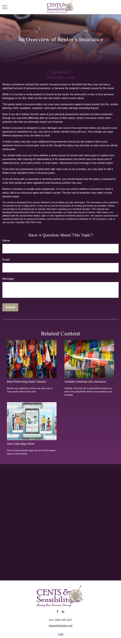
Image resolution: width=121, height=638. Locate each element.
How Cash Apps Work (21, 443)
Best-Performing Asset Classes (26, 381)
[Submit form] (10, 307)
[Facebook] (57, 611)
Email (5, 259)
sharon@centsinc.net (60, 625)
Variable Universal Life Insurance (85, 381)
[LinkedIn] (63, 611)
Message (8, 278)
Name (6, 240)
